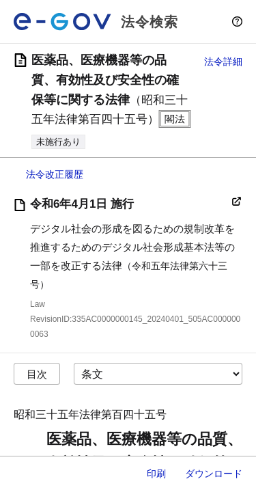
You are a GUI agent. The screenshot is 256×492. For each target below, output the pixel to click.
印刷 (156, 473)
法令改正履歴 (54, 174)
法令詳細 (223, 61)
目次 (37, 374)
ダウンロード (213, 473)
